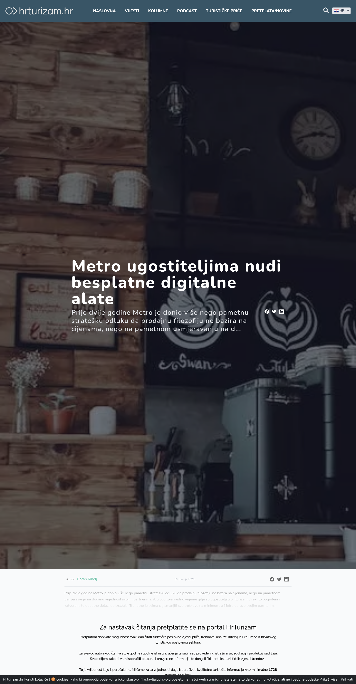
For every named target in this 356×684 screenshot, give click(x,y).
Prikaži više (329, 679)
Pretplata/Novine (271, 11)
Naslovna (104, 11)
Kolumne (158, 11)
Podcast (187, 11)
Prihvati (347, 679)
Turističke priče (224, 11)
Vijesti (132, 11)
